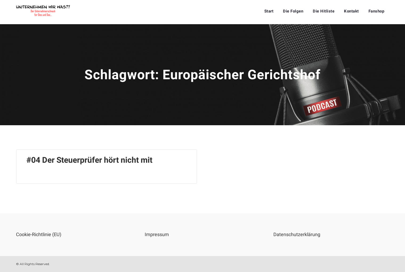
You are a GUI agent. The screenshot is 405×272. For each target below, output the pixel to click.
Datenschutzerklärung (296, 234)
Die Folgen (293, 11)
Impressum (157, 234)
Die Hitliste (323, 11)
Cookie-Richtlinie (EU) (38, 234)
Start (269, 11)
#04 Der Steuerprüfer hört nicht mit (89, 160)
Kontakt (351, 11)
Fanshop (376, 11)
